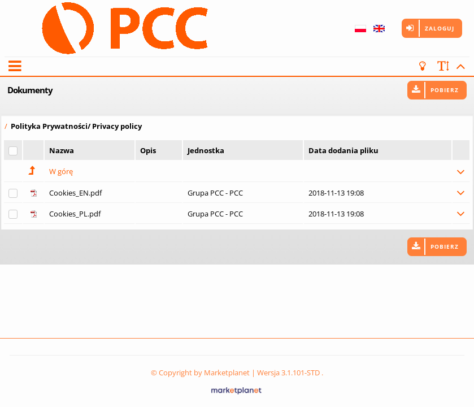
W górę (61, 171)
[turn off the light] (424, 66)
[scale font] (443, 66)
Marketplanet (227, 372)
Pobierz (444, 90)
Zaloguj (439, 28)
